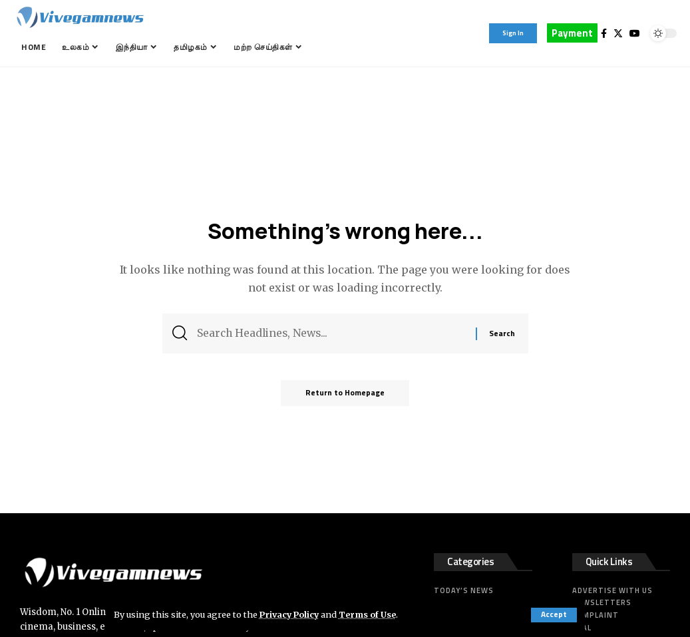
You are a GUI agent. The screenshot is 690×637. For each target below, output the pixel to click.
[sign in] (513, 33)
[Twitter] (618, 33)
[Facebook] (604, 33)
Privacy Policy (290, 614)
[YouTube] (634, 33)
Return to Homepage (345, 395)
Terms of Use (371, 614)
